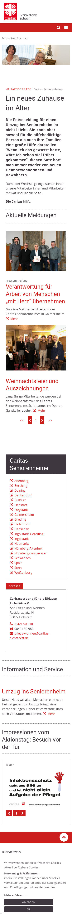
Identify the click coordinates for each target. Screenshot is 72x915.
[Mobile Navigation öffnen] (66, 27)
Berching (20, 485)
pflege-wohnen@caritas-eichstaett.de (29, 635)
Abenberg (21, 481)
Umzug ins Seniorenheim (33, 691)
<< (21, 420)
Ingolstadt (21, 539)
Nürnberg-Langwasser (30, 553)
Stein (18, 568)
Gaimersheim (24, 514)
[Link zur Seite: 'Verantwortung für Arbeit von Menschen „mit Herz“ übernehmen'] (36, 251)
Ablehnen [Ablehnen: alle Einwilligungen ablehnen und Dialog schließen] (28, 902)
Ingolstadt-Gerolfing (28, 534)
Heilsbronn (22, 524)
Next (22, 813)
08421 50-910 (23, 624)
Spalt (18, 563)
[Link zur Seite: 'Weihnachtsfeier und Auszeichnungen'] (36, 347)
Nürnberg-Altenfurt (28, 548)
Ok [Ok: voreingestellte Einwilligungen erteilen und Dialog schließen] (28, 909)
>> (50, 420)
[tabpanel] (36, 55)
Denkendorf (23, 495)
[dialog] (37, 887)
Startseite (22, 38)
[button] (30, 420)
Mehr (14, 319)
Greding (20, 519)
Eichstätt (20, 505)
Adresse (14, 586)
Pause (16, 813)
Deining (20, 490)
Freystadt (21, 510)
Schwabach (22, 558)
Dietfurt (20, 500)
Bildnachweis (11, 852)
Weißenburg (23, 572)
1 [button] (36, 420)
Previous (9, 813)
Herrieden (21, 529)
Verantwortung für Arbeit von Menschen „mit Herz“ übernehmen (35, 294)
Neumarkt (21, 543)
